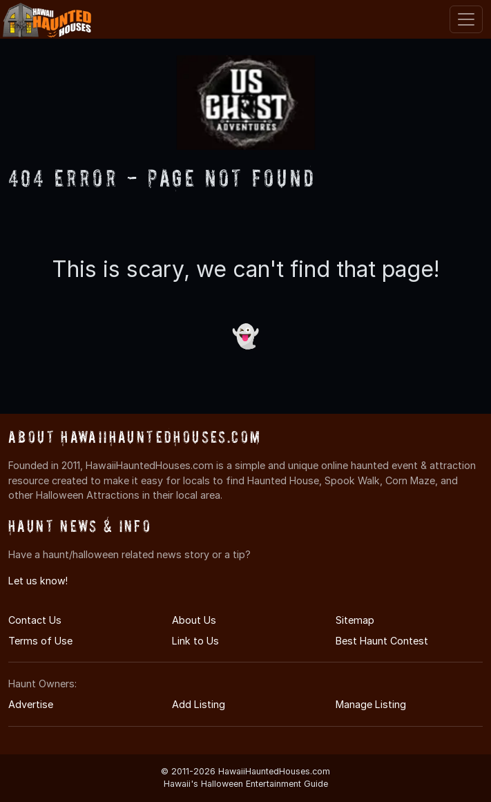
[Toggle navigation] (466, 19)
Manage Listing (371, 704)
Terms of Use (40, 641)
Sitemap (355, 620)
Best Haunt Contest (382, 641)
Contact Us (34, 620)
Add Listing (198, 704)
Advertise (30, 704)
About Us (194, 620)
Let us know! (38, 580)
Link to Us (195, 641)
